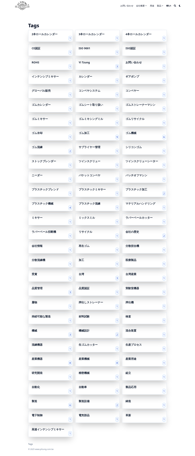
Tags (30, 444)
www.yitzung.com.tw (44, 449)
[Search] (175, 6)
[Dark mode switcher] (180, 6)
